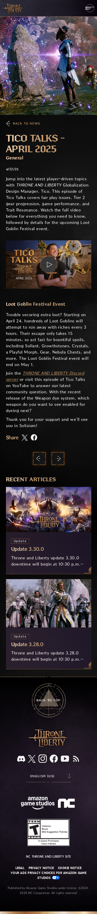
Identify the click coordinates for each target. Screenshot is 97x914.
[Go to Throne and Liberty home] (13, 8)
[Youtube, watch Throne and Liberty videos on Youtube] (65, 759)
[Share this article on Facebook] (34, 438)
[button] (48, 264)
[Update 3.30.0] (48, 530)
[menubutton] (89, 8)
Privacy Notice (41, 868)
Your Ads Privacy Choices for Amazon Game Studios (48, 875)
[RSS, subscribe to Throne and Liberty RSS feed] (76, 759)
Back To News (26, 123)
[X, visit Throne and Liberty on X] (32, 759)
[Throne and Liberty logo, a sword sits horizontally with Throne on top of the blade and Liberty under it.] (48, 746)
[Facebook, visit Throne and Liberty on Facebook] (54, 759)
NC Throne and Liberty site (48, 856)
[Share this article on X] (25, 438)
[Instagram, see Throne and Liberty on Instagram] (43, 759)
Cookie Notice (69, 868)
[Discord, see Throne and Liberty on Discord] (21, 759)
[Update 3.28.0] (48, 624)
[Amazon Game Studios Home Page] (38, 804)
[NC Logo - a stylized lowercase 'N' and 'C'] (67, 804)
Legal (20, 868)
